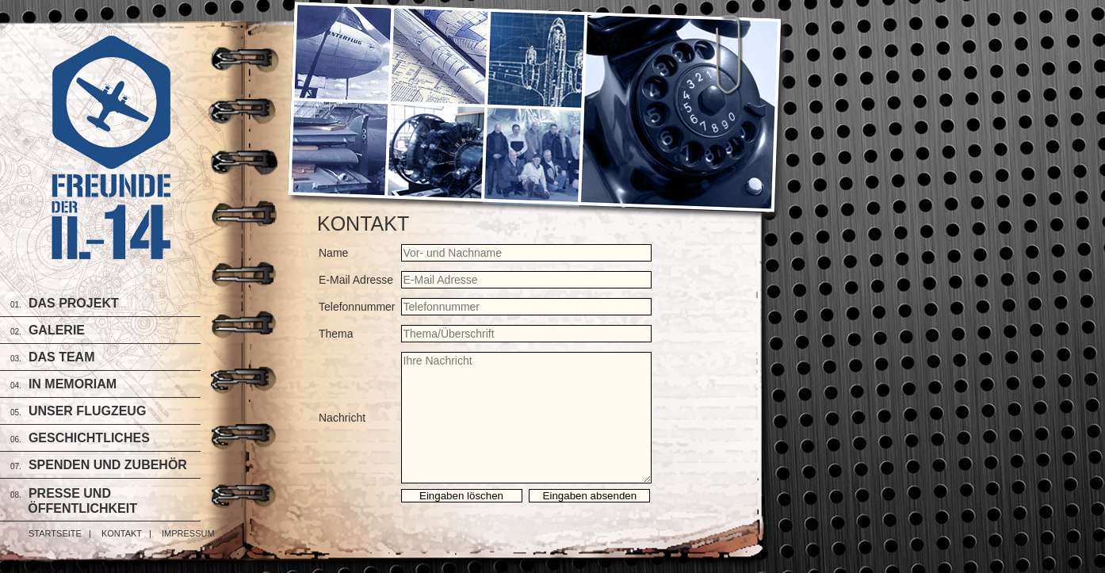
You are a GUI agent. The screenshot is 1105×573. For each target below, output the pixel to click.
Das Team (62, 357)
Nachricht (342, 417)
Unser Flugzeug (87, 411)
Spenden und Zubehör (108, 465)
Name (333, 252)
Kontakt (121, 533)
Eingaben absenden (590, 496)
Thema (336, 333)
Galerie (57, 330)
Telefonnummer (357, 306)
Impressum (188, 533)
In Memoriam (73, 384)
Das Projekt (74, 303)
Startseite (55, 533)
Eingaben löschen (461, 496)
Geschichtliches (89, 438)
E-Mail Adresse (356, 279)
